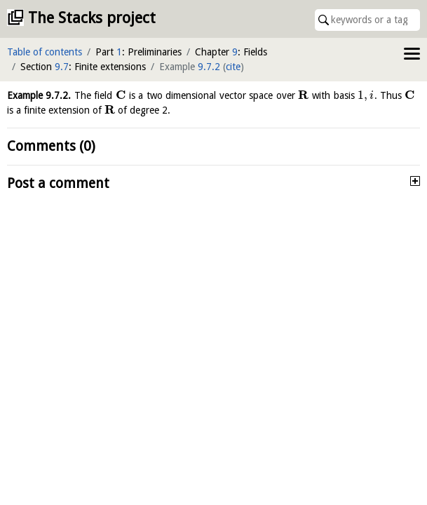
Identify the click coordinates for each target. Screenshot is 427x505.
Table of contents (44, 52)
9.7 (62, 66)
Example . (39, 95)
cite (233, 66)
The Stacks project (92, 18)
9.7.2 (209, 66)
